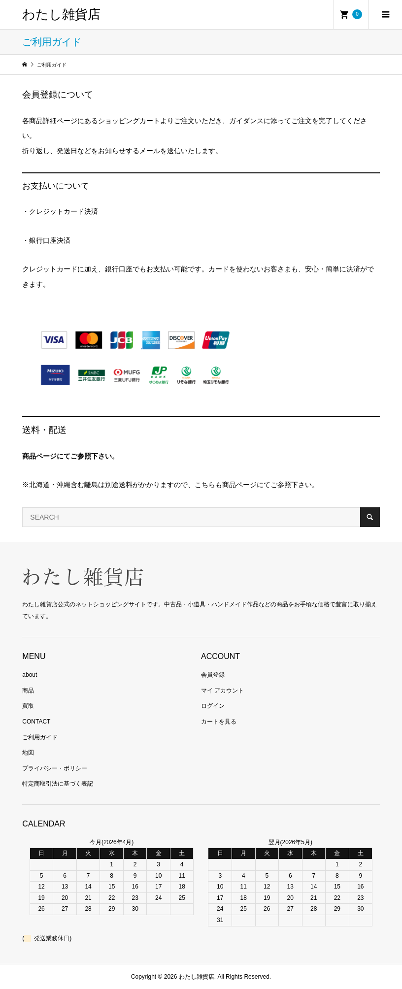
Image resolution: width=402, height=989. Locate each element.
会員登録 (213, 674)
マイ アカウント (222, 690)
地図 (28, 752)
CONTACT (36, 721)
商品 (28, 690)
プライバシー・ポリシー (54, 768)
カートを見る (218, 721)
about (29, 674)
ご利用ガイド (40, 737)
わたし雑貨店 (61, 14)
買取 (28, 705)
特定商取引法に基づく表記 (57, 783)
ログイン (213, 705)
